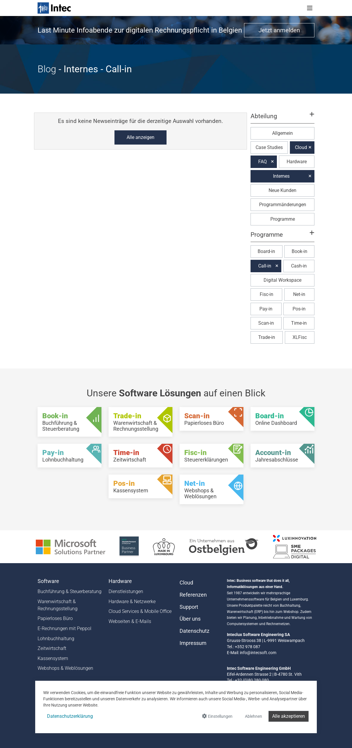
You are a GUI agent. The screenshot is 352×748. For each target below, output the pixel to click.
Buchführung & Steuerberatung (69, 591)
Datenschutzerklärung (70, 716)
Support (189, 607)
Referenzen (193, 595)
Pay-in (265, 309)
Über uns (190, 619)
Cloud (301, 147)
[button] (282, 119)
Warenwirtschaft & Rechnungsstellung (57, 605)
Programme (282, 219)
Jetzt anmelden (279, 30)
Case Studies (269, 147)
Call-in (264, 266)
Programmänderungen (282, 204)
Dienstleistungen (126, 591)
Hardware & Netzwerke (132, 601)
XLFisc (300, 337)
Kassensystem (53, 658)
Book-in (299, 251)
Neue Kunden (282, 190)
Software (48, 581)
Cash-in (299, 266)
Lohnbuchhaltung (56, 638)
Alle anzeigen (140, 137)
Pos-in (299, 309)
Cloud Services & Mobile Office (140, 611)
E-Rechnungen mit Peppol (64, 628)
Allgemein (282, 133)
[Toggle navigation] (309, 8)
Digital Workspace (282, 280)
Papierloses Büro (55, 618)
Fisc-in (266, 294)
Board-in (266, 251)
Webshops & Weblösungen (65, 668)
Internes (281, 176)
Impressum (193, 643)
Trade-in (266, 337)
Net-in (299, 294)
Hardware (297, 161)
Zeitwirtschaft (52, 648)
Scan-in (266, 323)
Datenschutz (194, 631)
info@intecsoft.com (258, 652)
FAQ (262, 161)
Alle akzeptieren (288, 716)
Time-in (299, 323)
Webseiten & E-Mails (130, 621)
